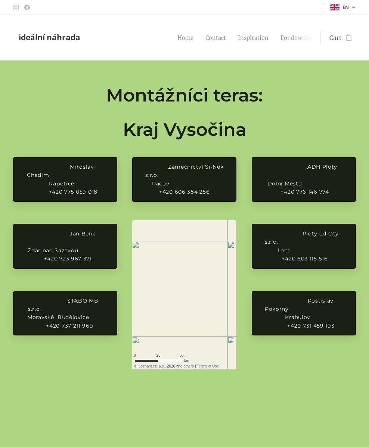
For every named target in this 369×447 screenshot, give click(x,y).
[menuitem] (194, 37)
